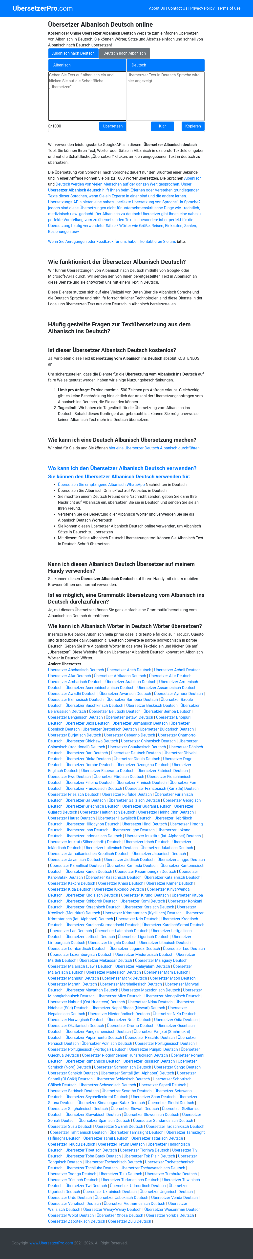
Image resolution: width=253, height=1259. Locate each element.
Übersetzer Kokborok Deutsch (91, 901)
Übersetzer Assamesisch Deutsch (166, 687)
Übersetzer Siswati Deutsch (135, 1108)
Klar (162, 126)
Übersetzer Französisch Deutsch (93, 788)
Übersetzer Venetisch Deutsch (74, 1203)
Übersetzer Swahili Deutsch (119, 1126)
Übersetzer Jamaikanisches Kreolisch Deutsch (88, 853)
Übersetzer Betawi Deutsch (129, 717)
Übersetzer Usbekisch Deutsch (121, 1197)
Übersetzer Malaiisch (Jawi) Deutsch (80, 966)
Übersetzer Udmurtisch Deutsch (138, 1185)
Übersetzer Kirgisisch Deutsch (91, 895)
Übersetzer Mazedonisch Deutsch (150, 990)
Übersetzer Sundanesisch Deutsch (163, 1120)
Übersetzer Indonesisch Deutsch (93, 836)
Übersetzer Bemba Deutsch (167, 711)
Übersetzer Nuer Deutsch (129, 1019)
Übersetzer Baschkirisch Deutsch (94, 705)
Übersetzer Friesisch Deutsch (73, 794)
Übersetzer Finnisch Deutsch (141, 782)
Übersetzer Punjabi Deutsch (153, 1049)
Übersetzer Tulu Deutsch (120, 1174)
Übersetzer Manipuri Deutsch (73, 978)
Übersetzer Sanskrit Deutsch (73, 1073)
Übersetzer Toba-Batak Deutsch (93, 1156)
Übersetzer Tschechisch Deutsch (113, 1162)
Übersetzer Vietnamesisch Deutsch (134, 1203)
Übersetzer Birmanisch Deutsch (140, 723)
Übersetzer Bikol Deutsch (87, 723)
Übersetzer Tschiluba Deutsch (91, 1168)
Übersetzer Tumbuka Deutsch (171, 1174)
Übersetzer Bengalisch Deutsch (75, 717)
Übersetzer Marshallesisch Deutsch (131, 984)
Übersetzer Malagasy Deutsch (161, 960)
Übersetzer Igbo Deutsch (133, 830)
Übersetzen (113, 126)
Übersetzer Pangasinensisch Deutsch (98, 1031)
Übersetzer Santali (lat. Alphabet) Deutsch (137, 1073)
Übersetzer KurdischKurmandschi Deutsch (102, 925)
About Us (157, 8)
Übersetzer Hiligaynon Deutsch (92, 824)
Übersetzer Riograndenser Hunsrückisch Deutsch (125, 1055)
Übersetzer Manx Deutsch (124, 978)
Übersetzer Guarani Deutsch (146, 806)
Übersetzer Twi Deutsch (86, 1185)
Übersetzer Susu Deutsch (70, 1126)
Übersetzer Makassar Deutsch (105, 960)
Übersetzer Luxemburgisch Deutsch (81, 954)
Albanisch (193, 178)
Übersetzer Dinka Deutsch (88, 758)
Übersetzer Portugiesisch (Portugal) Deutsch (87, 1049)
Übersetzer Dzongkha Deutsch (142, 764)
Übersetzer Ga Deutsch (85, 800)
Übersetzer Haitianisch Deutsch (107, 812)
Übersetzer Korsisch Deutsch (149, 907)
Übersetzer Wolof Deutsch (71, 1215)
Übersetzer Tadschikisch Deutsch (175, 1126)
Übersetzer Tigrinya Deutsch (144, 1150)
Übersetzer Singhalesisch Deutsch (78, 1108)
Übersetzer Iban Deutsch (86, 830)
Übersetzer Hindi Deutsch (144, 824)
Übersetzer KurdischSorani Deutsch (173, 925)
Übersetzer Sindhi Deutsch (171, 1102)
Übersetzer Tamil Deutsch (106, 1138)
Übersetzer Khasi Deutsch (120, 883)
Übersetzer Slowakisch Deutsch (93, 1114)
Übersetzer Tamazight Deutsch (136, 1132)
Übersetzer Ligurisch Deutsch (143, 936)
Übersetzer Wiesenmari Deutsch (172, 1209)
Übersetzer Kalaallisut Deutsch (77, 865)
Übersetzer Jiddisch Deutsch (129, 859)
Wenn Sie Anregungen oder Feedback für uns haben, (94, 241)
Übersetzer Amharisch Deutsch (75, 681)
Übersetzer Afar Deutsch (69, 675)
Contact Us (178, 8)
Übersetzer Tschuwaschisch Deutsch (153, 1168)
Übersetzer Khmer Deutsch (169, 883)
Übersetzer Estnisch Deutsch (162, 770)
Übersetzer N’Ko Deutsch (174, 1013)
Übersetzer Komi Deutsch (143, 901)
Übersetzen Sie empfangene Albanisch (92, 484)
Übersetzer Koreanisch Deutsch (93, 907)
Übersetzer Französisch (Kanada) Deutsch (162, 788)
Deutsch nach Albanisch (125, 53)
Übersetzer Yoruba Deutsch (170, 1215)
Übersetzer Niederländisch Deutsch (119, 1013)
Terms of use (228, 8)
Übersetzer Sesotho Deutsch (127, 1091)
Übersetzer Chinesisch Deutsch (148, 741)
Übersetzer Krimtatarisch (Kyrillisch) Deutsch (142, 913)
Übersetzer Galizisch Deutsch (134, 800)
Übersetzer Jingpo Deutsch (181, 859)
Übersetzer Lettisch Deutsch (90, 936)
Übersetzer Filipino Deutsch (89, 782)
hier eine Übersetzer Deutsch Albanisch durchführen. (155, 448)
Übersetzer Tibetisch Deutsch (91, 1150)
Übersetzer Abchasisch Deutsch (76, 670)
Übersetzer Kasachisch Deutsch (114, 877)
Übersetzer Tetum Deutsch (121, 1144)
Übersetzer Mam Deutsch (166, 972)
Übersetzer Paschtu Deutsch (150, 1037)
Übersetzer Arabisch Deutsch (130, 681)
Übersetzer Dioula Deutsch (137, 758)
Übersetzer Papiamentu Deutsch (93, 1037)
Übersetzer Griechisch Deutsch (92, 806)
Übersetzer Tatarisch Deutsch (157, 1138)
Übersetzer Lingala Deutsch (112, 942)
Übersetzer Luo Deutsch (184, 948)
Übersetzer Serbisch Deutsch (73, 1091)
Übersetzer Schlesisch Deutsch (123, 1079)
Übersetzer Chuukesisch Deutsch (137, 747)
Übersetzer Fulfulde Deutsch (127, 794)
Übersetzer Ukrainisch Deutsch (110, 1191)
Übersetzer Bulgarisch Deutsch (167, 729)
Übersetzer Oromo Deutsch (130, 1025)
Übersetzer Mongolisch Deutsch (173, 996)
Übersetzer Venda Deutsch (174, 1197)
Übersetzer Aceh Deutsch (129, 670)
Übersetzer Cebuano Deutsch (129, 735)
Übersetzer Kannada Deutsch (132, 865)
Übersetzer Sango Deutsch (177, 1067)
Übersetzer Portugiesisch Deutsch (165, 1043)
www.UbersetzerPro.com (51, 1243)
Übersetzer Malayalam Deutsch (142, 966)
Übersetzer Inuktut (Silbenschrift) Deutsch (85, 841)
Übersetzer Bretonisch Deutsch (110, 729)
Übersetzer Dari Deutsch (86, 753)
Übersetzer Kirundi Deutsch (145, 895)
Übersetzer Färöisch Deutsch (119, 776)
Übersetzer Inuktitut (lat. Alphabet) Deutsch (163, 836)
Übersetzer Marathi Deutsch (72, 984)
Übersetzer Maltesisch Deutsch (113, 972)
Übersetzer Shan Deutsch (153, 1096)
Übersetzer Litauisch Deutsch (165, 942)
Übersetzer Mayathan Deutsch (91, 990)
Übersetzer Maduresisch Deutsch (144, 954)
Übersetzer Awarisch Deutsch (125, 693)
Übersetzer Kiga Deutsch (69, 889)
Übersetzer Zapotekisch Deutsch (76, 1221)
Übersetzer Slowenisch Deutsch (151, 1114)
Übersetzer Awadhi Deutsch (72, 693)
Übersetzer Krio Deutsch (137, 919)
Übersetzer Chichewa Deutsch (91, 741)
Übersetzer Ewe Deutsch (69, 776)
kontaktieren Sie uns (158, 241)
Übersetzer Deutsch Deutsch (136, 753)
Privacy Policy (202, 8)
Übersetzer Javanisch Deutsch (74, 859)
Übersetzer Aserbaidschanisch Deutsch (99, 687)
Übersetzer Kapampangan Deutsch (145, 871)
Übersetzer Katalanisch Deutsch (173, 877)
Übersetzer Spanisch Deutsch (104, 1120)
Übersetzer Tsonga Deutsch (72, 1174)
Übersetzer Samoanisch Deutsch (122, 1067)
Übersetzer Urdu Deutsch (70, 1197)
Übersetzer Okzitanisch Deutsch (76, 1025)
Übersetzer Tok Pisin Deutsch (149, 1156)
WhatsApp (135, 484)
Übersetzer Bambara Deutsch (132, 699)
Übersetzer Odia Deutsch (176, 1019)
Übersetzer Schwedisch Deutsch (108, 1085)
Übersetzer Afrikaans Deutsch (120, 675)
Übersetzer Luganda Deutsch (134, 948)
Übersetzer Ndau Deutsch (150, 1002)
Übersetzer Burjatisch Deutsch (74, 735)
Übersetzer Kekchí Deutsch (71, 883)
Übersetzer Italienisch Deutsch (111, 847)
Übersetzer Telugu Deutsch (71, 1144)
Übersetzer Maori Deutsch (173, 978)
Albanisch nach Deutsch (73, 53)
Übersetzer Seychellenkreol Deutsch (96, 1096)
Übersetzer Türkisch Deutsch (73, 1179)
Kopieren (193, 126)
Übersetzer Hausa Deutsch (71, 818)
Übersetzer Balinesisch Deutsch (76, 699)
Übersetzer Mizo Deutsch (120, 996)
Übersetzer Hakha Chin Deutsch (166, 812)
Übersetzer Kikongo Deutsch (119, 889)
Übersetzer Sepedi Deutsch (162, 1085)
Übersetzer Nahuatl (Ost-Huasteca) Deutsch (86, 1002)
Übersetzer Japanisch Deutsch (159, 853)
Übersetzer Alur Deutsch (170, 675)
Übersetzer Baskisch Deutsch (152, 705)
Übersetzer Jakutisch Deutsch (167, 847)
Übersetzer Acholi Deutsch (177, 670)
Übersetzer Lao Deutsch (71, 930)
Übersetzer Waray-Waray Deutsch (112, 1209)
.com (43, 8)
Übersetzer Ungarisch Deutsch (166, 1191)
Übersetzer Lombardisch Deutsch (77, 948)
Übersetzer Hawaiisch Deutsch (124, 818)
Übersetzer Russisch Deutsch (149, 1061)
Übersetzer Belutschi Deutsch (115, 711)
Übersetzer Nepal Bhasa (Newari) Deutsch (128, 1008)
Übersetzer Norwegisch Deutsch (76, 1019)
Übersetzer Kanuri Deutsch (88, 871)
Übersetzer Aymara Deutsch (178, 693)
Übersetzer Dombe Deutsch (89, 764)
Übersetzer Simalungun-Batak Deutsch (111, 1102)
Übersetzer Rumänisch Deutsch (93, 1061)
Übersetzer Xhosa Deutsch (120, 1215)
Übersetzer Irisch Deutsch (146, 841)
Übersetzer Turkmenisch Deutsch (130, 1179)
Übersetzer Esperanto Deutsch (107, 770)
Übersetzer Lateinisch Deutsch (121, 930)
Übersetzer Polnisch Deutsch (107, 1043)
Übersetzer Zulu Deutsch (129, 1221)
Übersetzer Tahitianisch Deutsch (78, 1132)
